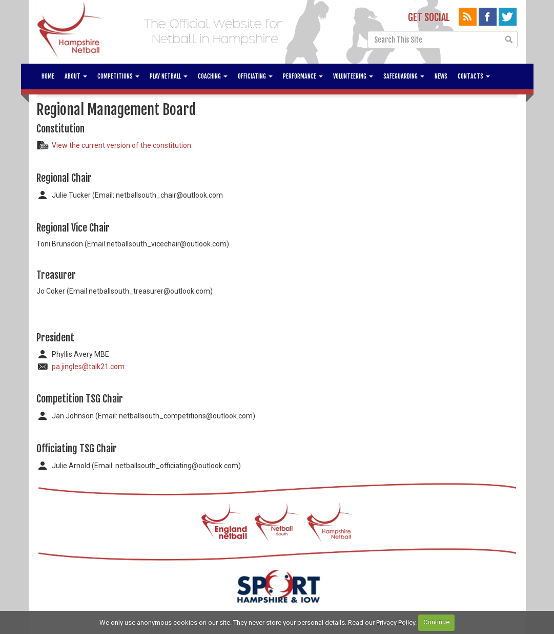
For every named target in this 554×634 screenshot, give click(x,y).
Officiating (255, 76)
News (441, 76)
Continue (436, 622)
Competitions (118, 76)
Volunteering (353, 76)
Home (48, 76)
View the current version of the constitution (121, 145)
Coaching (213, 76)
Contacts (474, 76)
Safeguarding (403, 76)
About (76, 76)
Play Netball (169, 76)
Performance (303, 76)
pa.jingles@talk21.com (88, 366)
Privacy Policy (395, 622)
